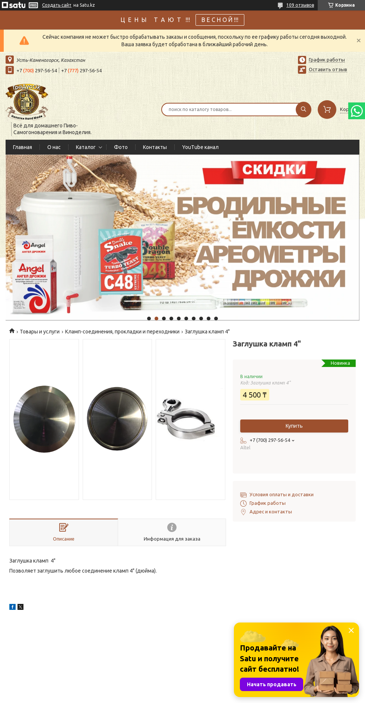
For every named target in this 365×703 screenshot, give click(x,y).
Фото (121, 147)
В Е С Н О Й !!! (219, 19)
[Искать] (303, 109)
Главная (22, 147)
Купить (294, 426)
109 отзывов (300, 5)
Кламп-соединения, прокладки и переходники (122, 332)
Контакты (155, 147)
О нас (54, 147)
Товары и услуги (40, 332)
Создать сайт (57, 5)
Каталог (86, 147)
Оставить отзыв (328, 69)
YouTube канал (200, 147)
